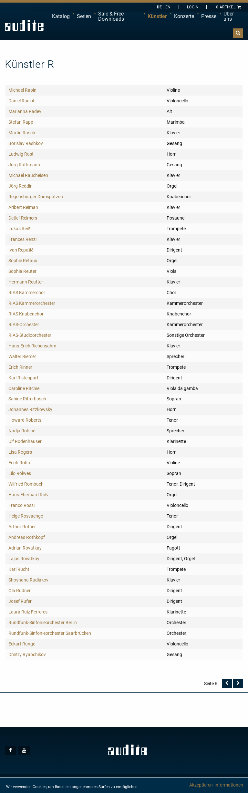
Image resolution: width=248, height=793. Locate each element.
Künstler (157, 16)
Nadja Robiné (21, 430)
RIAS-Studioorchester (29, 335)
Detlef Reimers (22, 218)
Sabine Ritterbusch (27, 398)
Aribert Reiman (23, 207)
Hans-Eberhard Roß (28, 494)
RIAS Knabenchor (26, 313)
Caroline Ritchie (23, 388)
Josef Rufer (20, 601)
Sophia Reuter (22, 271)
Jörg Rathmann (24, 164)
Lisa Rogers (20, 452)
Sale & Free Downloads (111, 16)
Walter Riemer (22, 356)
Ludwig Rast (21, 154)
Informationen (228, 785)
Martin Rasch (21, 132)
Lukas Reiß (19, 228)
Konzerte (184, 16)
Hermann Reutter (25, 281)
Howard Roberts (24, 420)
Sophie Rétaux (22, 260)
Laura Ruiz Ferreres (27, 611)
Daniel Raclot (21, 100)
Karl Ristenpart (23, 377)
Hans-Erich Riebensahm (32, 345)
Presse (208, 16)
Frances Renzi (22, 239)
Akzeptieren (201, 785)
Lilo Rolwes (19, 473)
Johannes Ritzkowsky (30, 409)
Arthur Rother (22, 526)
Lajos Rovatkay (23, 558)
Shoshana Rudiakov (28, 579)
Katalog (61, 16)
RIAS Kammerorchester (31, 303)
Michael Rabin (22, 90)
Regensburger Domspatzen (35, 196)
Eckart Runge (21, 643)
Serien (84, 16)
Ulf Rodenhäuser (25, 441)
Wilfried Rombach (26, 484)
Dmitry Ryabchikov (27, 654)
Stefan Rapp (20, 122)
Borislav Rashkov (25, 143)
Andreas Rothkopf (26, 537)
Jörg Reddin (20, 186)
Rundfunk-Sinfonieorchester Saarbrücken (49, 633)
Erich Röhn (19, 462)
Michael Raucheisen (28, 175)
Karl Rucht (18, 569)
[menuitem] (60, 16)
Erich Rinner (20, 367)
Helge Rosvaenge (25, 516)
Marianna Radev (24, 111)
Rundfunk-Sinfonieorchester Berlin (42, 622)
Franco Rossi (21, 505)
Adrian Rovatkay (25, 548)
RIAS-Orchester (23, 324)
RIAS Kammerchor (26, 292)
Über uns (228, 16)
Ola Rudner (19, 590)
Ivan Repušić (20, 249)
